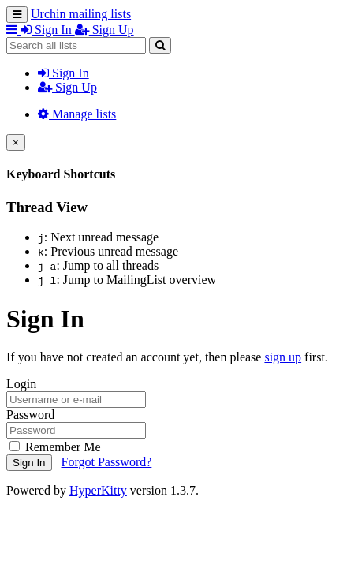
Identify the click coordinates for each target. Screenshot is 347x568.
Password (30, 414)
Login (21, 383)
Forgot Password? (107, 462)
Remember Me (55, 447)
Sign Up (67, 87)
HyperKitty (98, 490)
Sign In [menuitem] (48, 29)
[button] (13, 29)
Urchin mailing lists (81, 14)
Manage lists (77, 114)
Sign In (63, 73)
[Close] (15, 142)
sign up (282, 357)
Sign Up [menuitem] (104, 29)
